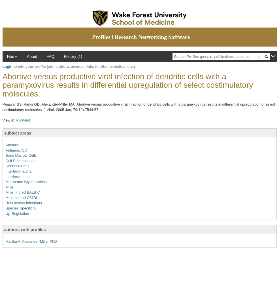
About (32, 56)
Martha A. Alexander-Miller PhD (31, 241)
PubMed (23, 120)
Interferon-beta (18, 177)
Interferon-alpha (19, 171)
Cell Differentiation (21, 161)
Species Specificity (21, 208)
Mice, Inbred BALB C (23, 192)
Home (12, 56)
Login (7, 66)
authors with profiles (25, 229)
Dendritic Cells (17, 166)
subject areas (17, 133)
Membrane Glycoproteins (26, 182)
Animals (12, 145)
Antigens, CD (16, 150)
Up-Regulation (17, 213)
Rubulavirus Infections (24, 203)
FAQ (50, 56)
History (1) (73, 56)
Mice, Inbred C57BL (22, 198)
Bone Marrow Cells (21, 155)
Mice (9, 187)
